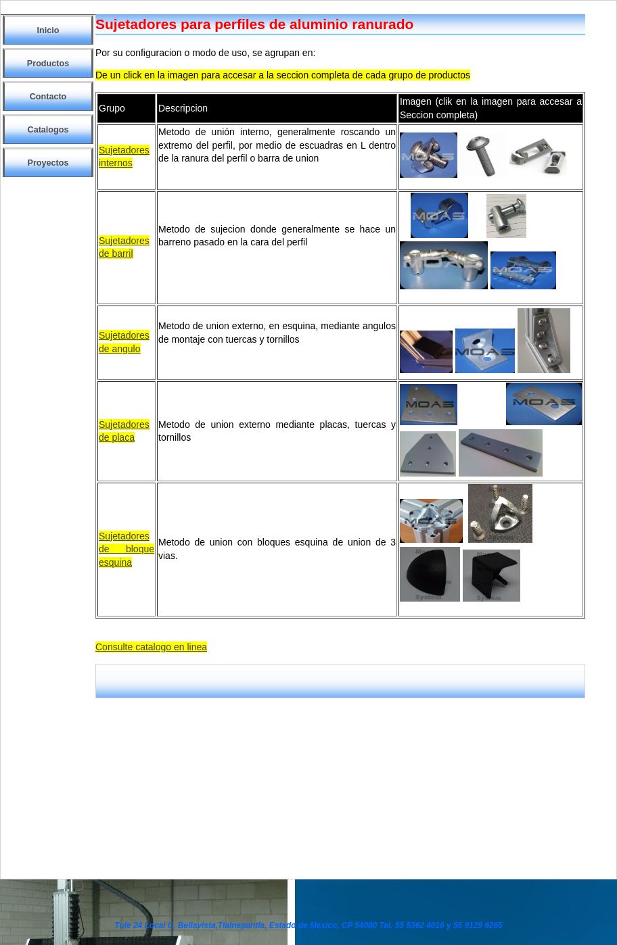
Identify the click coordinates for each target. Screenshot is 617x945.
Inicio (48, 30)
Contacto (48, 96)
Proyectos (48, 163)
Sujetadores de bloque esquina (126, 549)
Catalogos (48, 130)
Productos (48, 63)
